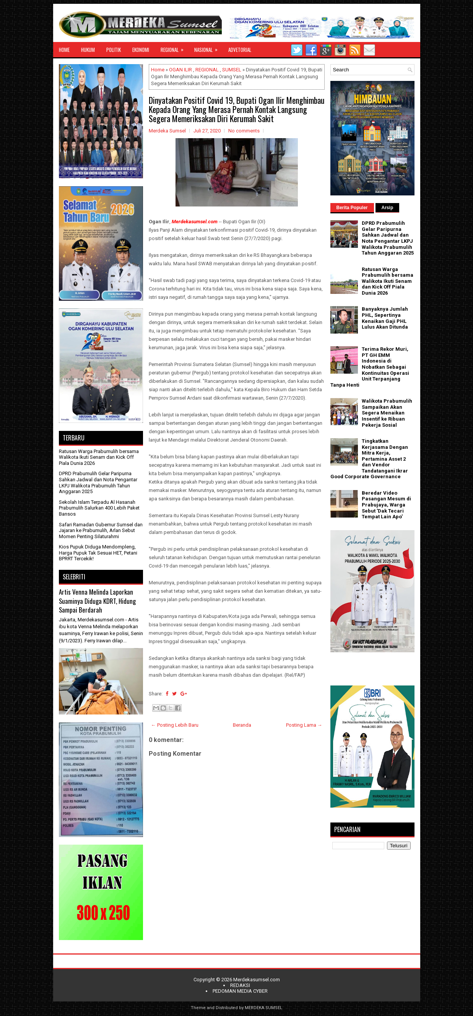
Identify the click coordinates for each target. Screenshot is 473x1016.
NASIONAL (208, 47)
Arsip (387, 207)
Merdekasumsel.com (256, 979)
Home (157, 70)
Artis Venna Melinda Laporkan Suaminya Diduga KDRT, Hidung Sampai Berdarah (97, 600)
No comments (244, 131)
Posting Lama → (304, 725)
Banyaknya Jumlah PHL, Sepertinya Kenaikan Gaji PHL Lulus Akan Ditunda (385, 318)
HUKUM (88, 49)
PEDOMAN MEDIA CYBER (240, 991)
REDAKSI (240, 985)
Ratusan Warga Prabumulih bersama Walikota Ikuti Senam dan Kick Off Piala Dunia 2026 (99, 457)
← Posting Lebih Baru (174, 725)
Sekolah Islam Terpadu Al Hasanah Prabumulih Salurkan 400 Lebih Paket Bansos (99, 508)
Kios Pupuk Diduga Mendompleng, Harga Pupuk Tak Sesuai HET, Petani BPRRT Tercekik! (98, 552)
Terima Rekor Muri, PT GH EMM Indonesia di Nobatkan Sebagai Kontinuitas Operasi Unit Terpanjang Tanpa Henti (369, 367)
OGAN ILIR (180, 70)
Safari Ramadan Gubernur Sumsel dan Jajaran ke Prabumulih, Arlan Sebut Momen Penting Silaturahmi (101, 530)
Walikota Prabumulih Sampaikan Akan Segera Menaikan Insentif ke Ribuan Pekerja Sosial (387, 412)
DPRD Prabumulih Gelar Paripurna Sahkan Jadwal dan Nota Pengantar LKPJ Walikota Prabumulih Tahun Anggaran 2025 (98, 482)
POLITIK (113, 49)
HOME (64, 49)
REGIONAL (175, 47)
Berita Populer (352, 207)
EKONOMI (140, 49)
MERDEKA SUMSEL (263, 1007)
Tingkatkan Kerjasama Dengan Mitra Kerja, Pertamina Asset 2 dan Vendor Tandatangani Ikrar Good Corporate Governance (369, 459)
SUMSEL (231, 70)
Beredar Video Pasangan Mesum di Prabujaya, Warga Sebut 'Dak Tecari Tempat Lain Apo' (386, 504)
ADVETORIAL (239, 49)
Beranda (242, 725)
